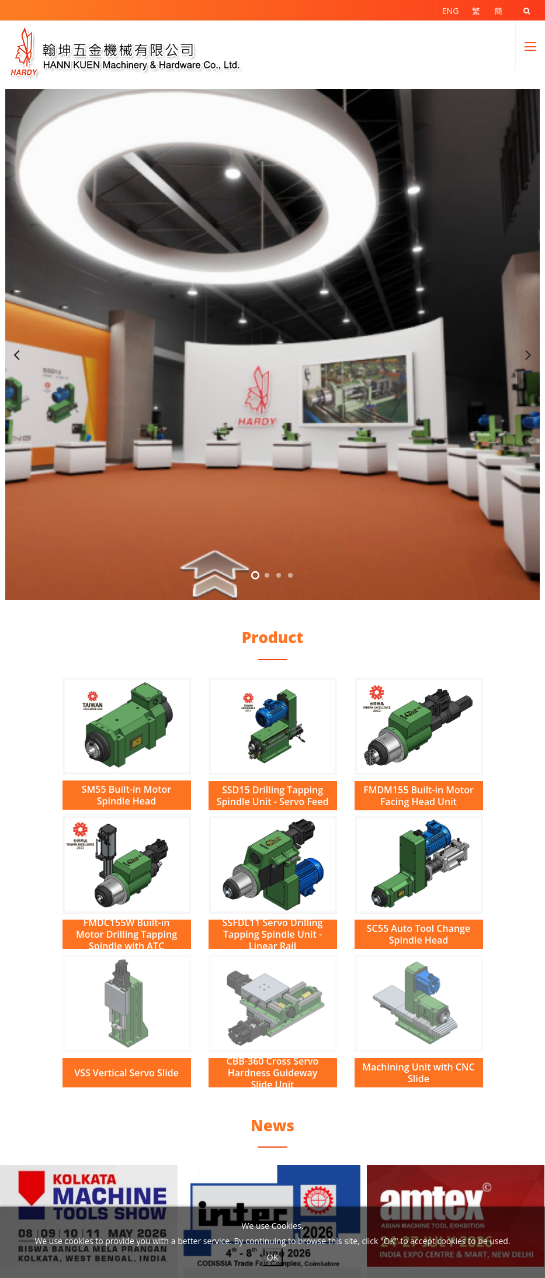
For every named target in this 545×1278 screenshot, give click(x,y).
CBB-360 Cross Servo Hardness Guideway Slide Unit (273, 1072)
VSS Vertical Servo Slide (126, 1073)
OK (272, 1257)
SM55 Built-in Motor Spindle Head (126, 795)
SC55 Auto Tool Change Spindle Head (418, 934)
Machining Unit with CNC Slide (418, 1072)
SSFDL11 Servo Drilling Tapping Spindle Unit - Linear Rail (273, 934)
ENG (450, 10)
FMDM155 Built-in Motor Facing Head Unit (418, 795)
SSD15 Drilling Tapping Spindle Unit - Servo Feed (273, 795)
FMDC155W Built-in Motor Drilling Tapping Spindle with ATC (126, 934)
